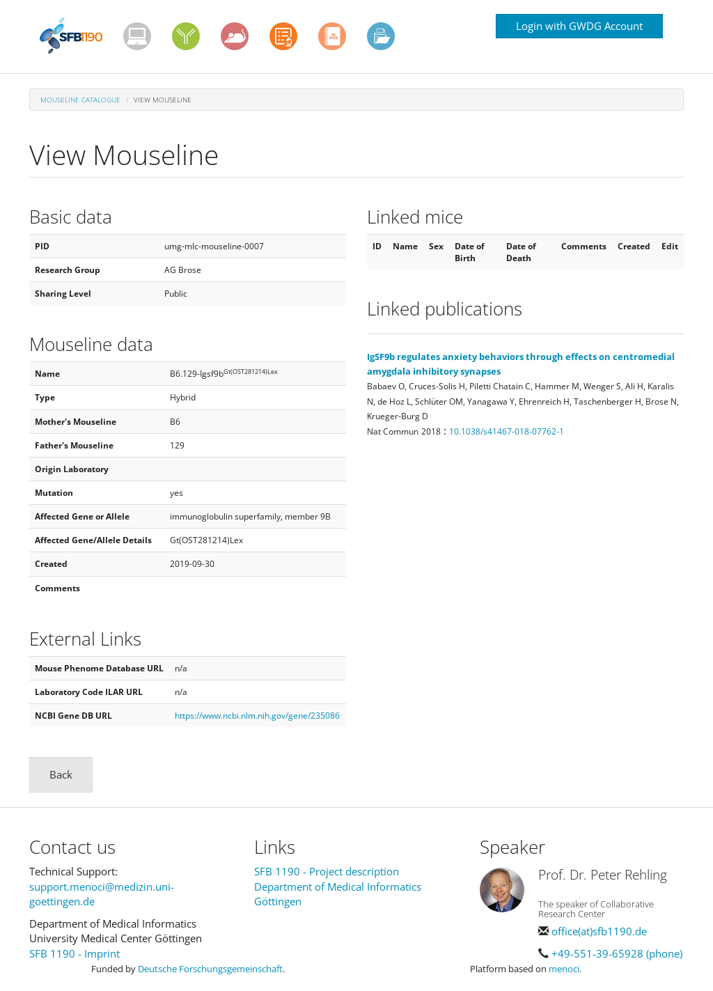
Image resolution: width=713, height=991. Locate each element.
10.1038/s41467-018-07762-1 (506, 431)
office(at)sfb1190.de (599, 931)
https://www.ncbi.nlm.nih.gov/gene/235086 (257, 715)
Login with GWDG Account (579, 26)
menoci (564, 968)
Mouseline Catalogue (80, 99)
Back (60, 774)
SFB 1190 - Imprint (74, 953)
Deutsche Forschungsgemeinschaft (210, 968)
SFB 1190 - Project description (326, 871)
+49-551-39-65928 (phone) (616, 953)
